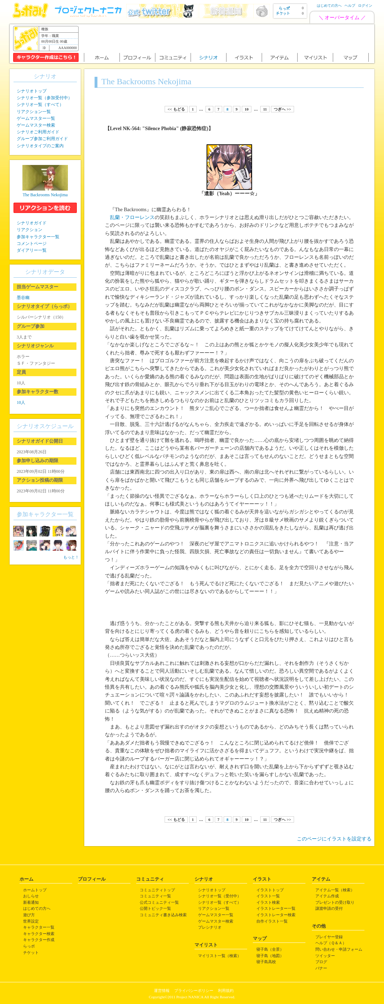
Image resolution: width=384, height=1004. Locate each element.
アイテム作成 (327, 896)
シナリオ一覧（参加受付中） (44, 97)
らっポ (29, 946)
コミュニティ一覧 (155, 896)
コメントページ (32, 243)
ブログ (321, 962)
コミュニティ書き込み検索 (163, 915)
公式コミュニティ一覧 (159, 902)
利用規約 (226, 990)
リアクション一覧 (34, 111)
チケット (31, 952)
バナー (321, 968)
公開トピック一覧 (155, 908)
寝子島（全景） (270, 949)
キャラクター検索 (38, 933)
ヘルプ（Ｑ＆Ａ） (330, 943)
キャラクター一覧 (38, 927)
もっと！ (71, 557)
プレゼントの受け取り (334, 902)
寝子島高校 (266, 962)
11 (265, 109)
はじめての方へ (329, 5)
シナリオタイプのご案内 (40, 145)
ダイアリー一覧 (32, 250)
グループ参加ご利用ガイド (42, 138)
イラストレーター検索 (275, 915)
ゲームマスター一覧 (36, 118)
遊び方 (29, 915)
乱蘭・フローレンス (132, 217)
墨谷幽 (23, 297)
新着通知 (31, 902)
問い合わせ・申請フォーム (338, 949)
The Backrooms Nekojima (45, 194)
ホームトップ (35, 890)
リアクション (29, 229)
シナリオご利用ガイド (38, 131)
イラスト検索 (268, 902)
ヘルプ (350, 5)
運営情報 (162, 990)
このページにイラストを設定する (334, 839)
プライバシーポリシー (193, 990)
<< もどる (176, 109)
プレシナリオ (210, 927)
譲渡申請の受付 (329, 908)
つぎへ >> (282, 109)
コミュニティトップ (157, 890)
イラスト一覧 (268, 896)
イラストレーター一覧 (275, 908)
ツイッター (325, 956)
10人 (21, 402)
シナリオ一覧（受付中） (219, 896)
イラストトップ (270, 890)
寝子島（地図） (270, 956)
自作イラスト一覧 (272, 921)
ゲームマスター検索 (36, 125)
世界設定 (31, 921)
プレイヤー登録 (329, 937)
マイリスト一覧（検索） (219, 956)
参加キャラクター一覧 (38, 236)
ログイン (365, 5)
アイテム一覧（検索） (334, 890)
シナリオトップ (32, 91)
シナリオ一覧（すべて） (40, 104)
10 (247, 109)
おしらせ (31, 896)
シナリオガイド (32, 222)
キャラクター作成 (38, 940)
